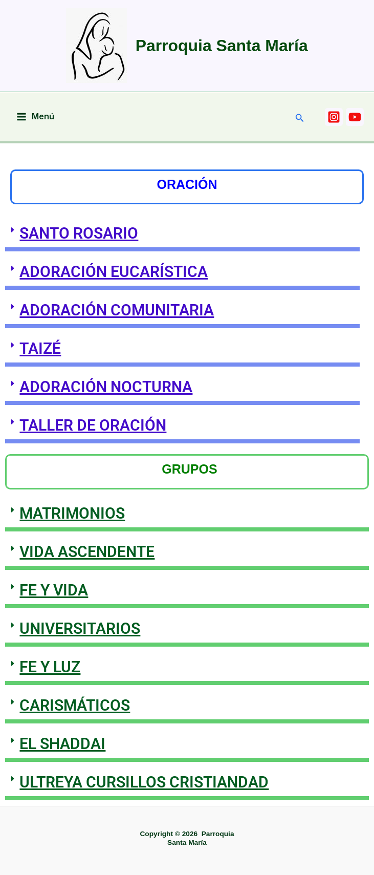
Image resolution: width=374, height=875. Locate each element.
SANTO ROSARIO (78, 233)
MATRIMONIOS (72, 513)
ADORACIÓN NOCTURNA (105, 387)
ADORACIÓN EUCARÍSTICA (113, 272)
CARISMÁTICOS (74, 705)
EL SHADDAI (62, 744)
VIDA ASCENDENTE (87, 552)
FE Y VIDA (53, 590)
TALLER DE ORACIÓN (92, 425)
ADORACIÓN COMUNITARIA (116, 310)
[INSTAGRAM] (334, 117)
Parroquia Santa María (222, 45)
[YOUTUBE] (355, 117)
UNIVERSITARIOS (79, 628)
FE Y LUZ (49, 667)
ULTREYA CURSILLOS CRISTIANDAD (144, 782)
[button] (299, 118)
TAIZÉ (40, 348)
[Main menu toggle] (35, 117)
